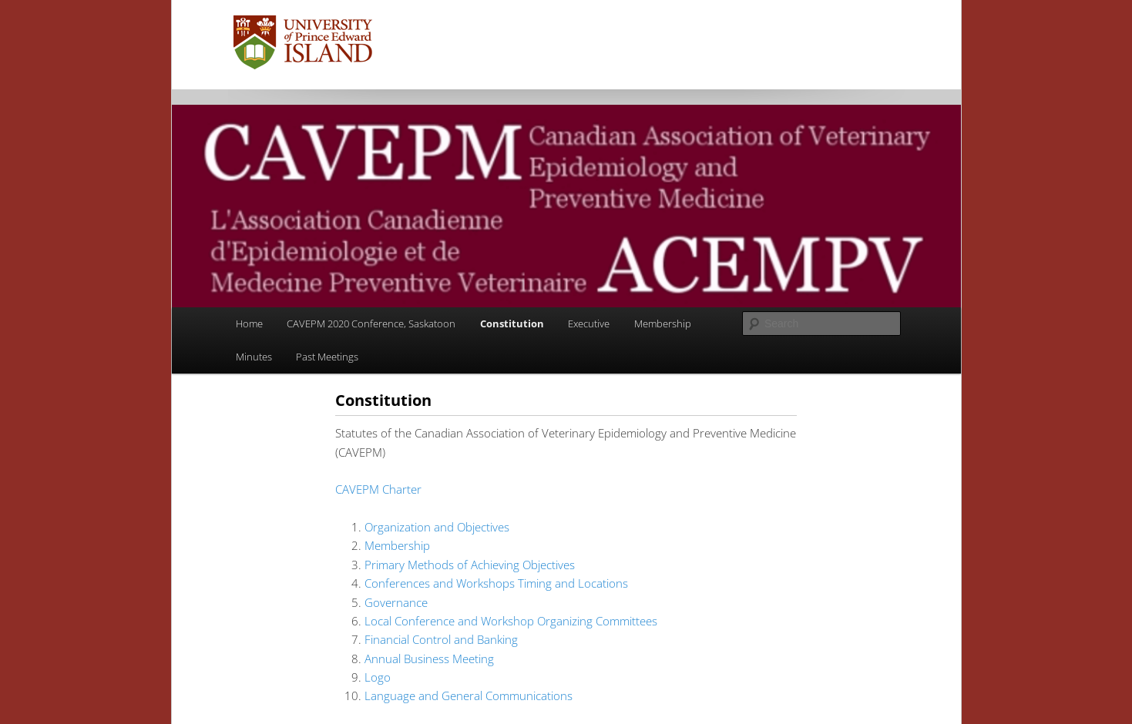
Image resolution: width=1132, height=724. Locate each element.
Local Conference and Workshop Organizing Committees (510, 620)
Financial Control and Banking (441, 639)
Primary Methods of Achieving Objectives (469, 564)
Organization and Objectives (436, 527)
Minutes (254, 357)
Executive (589, 323)
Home (249, 323)
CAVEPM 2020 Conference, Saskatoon (371, 323)
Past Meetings (327, 357)
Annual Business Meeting (429, 658)
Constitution (512, 323)
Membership (662, 323)
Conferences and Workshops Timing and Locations (496, 583)
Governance (396, 602)
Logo (377, 677)
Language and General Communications (468, 695)
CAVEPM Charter (378, 489)
